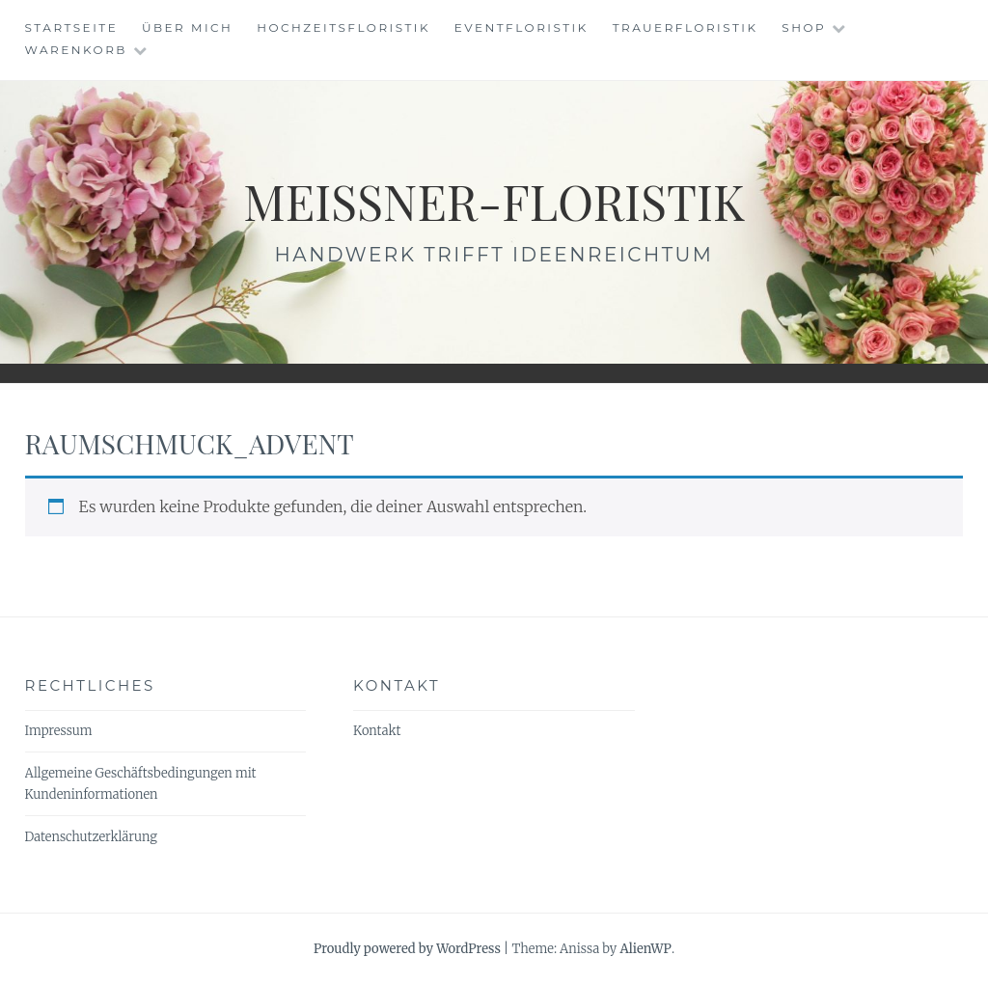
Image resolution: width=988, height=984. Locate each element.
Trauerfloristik (685, 27)
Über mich (187, 27)
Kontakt (376, 731)
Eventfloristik (521, 27)
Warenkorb (76, 49)
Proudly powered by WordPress (407, 949)
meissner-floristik (494, 201)
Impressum (59, 731)
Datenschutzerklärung (91, 837)
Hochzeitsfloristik (343, 27)
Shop (804, 27)
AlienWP (645, 949)
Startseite (72, 27)
